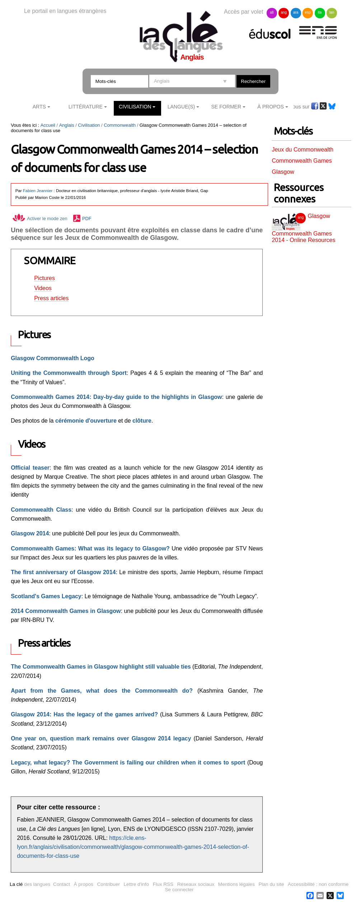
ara (295, 12)
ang (284, 12)
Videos (43, 288)
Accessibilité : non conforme (318, 884)
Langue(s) (181, 107)
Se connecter (179, 889)
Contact (61, 884)
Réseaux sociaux (196, 884)
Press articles (51, 298)
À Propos (270, 107)
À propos (83, 884)
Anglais (66, 125)
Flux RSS (163, 884)
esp (308, 12)
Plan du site (271, 884)
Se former (226, 107)
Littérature (86, 107)
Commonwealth (120, 125)
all (271, 12)
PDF (87, 218)
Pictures (44, 278)
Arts (39, 107)
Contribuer (108, 884)
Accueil (48, 125)
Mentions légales (236, 884)
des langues (30, 884)
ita (320, 12)
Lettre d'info (136, 884)
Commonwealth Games (302, 161)
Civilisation (135, 107)
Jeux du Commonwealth (302, 150)
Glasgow (283, 172)
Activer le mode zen (40, 218)
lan (331, 12)
